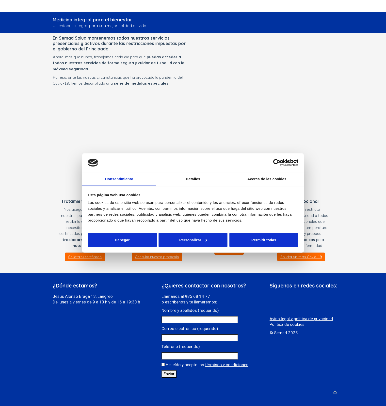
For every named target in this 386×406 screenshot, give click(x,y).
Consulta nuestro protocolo (157, 257)
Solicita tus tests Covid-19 (301, 257)
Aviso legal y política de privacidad (301, 318)
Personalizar (193, 240)
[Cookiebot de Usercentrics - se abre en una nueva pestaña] (276, 162)
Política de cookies (287, 324)
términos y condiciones (226, 364)
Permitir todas (263, 240)
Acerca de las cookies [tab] (267, 179)
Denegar (122, 240)
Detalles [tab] (193, 179)
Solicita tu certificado (85, 257)
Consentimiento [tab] (119, 179)
